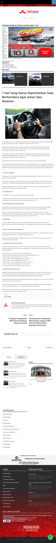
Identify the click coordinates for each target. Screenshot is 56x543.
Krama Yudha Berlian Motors (9, 432)
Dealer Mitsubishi (7, 423)
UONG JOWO (30, 541)
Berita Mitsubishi (6, 417)
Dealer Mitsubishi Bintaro (8, 426)
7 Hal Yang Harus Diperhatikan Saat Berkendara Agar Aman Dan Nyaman (27, 97)
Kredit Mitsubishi (6, 435)
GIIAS (4, 485)
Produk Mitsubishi (7, 444)
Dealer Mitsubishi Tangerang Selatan (11, 429)
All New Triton (12, 381)
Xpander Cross (12, 361)
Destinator (19, 76)
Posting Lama (50, 347)
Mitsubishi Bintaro (7, 438)
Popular (9, 357)
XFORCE (46, 76)
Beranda (29, 347)
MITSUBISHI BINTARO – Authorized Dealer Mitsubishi (28, 539)
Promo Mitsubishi (6, 447)
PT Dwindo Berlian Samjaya (9, 441)
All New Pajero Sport (7, 414)
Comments (21, 357)
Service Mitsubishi (7, 506)
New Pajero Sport (13, 371)
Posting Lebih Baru (7, 347)
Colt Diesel (5, 420)
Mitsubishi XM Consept (8, 497)
